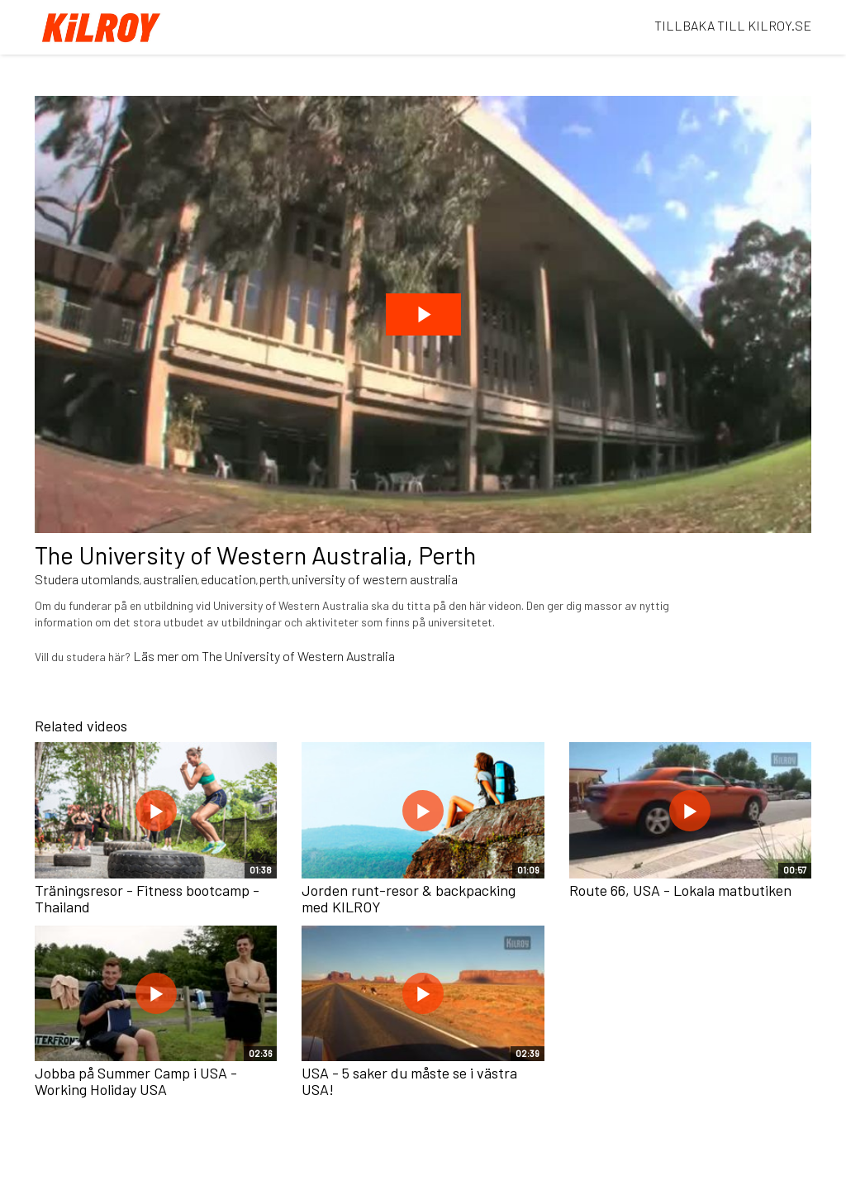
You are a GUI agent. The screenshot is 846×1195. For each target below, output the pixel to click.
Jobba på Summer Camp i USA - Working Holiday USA (136, 1081)
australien (170, 579)
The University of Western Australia (298, 656)
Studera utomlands (87, 579)
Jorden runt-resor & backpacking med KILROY (409, 898)
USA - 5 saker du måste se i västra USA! (409, 1081)
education (228, 579)
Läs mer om (167, 656)
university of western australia (375, 579)
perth (273, 579)
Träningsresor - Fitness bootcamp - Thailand (147, 898)
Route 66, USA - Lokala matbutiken (680, 890)
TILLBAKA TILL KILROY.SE (732, 25)
